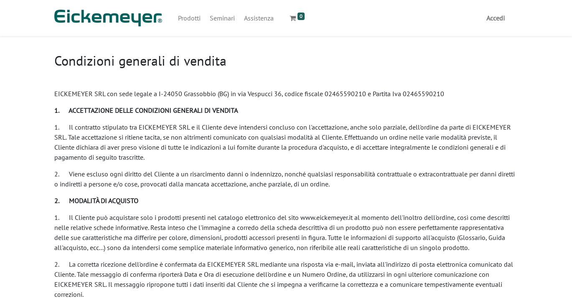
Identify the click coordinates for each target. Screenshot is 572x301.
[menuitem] (189, 18)
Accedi (495, 18)
